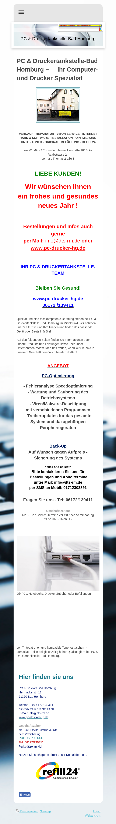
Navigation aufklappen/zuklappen (58, 12)
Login (96, 811)
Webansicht (93, 815)
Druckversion (27, 811)
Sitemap (45, 811)
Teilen (25, 794)
